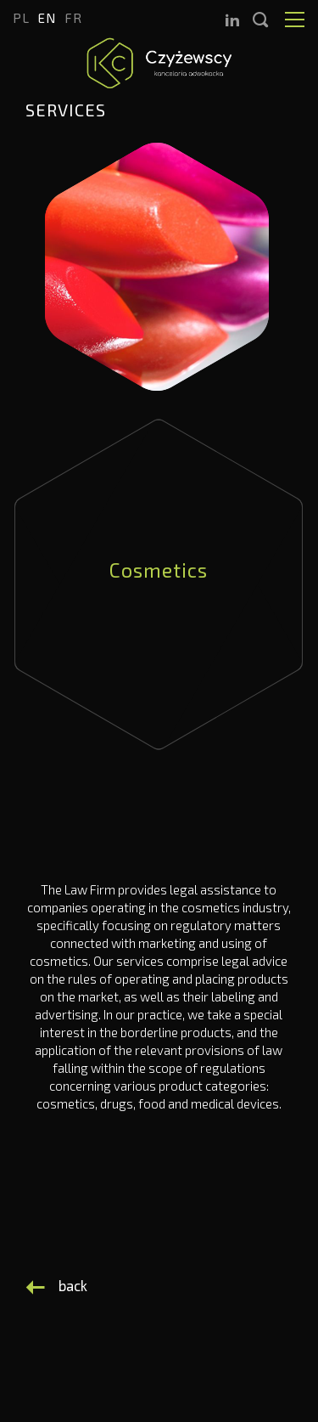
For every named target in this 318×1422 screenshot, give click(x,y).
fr (73, 17)
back (73, 1285)
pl (21, 17)
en (47, 17)
